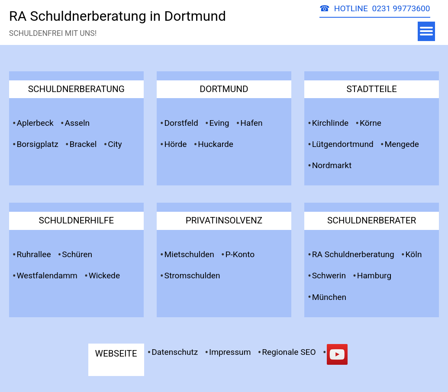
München (329, 297)
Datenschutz (174, 352)
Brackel (83, 144)
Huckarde (215, 144)
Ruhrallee (33, 254)
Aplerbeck (34, 123)
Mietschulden (189, 254)
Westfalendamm (46, 275)
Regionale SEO (289, 352)
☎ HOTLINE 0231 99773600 (374, 8)
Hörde (175, 144)
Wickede (104, 275)
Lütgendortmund (343, 144)
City (115, 144)
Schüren (77, 254)
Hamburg (374, 275)
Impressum (230, 352)
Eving (219, 123)
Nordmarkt (332, 165)
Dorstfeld (181, 123)
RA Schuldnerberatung (353, 254)
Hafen (251, 123)
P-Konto (240, 254)
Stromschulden (192, 275)
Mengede (402, 144)
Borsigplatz (37, 144)
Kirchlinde (330, 123)
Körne (370, 123)
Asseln (77, 123)
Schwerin (329, 275)
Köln (414, 254)
